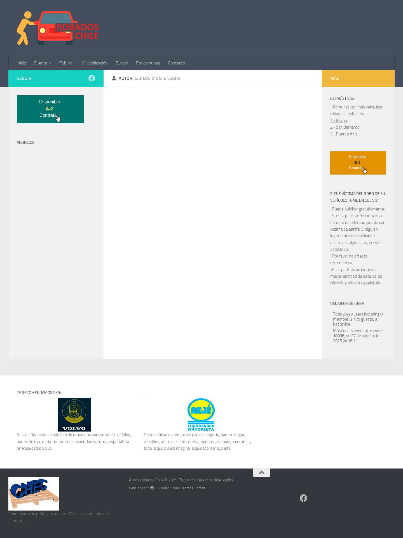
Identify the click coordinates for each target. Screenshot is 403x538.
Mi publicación (95, 63)
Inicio (21, 63)
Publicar (66, 63)
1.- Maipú (338, 120)
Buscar (122, 63)
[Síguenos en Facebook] (91, 78)
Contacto (176, 63)
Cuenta (40, 63)
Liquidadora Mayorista (211, 448)
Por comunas (148, 63)
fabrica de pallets (33, 513)
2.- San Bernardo (345, 127)
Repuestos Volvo (37, 448)
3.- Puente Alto (343, 133)
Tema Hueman (193, 488)
